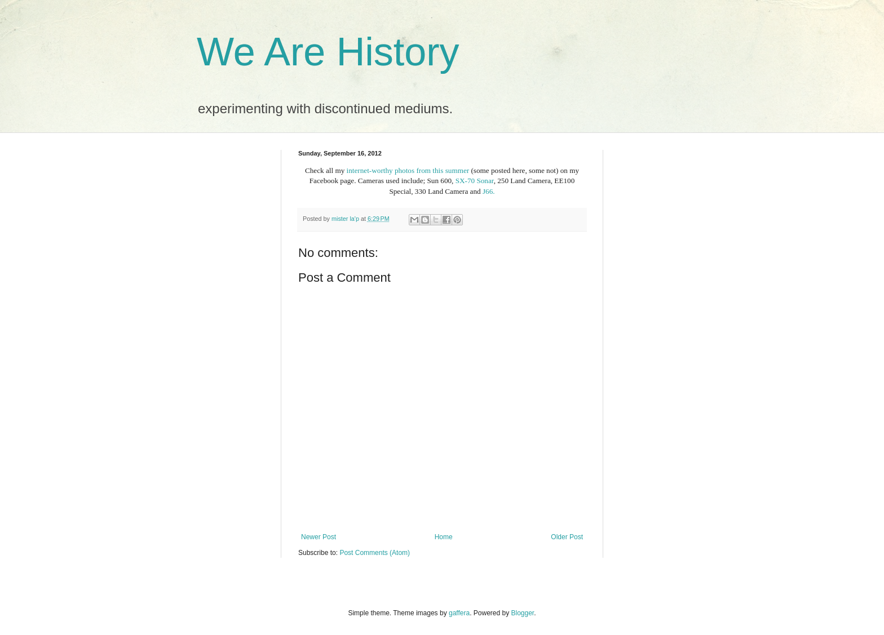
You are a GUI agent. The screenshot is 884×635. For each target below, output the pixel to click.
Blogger (522, 613)
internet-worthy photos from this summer (408, 170)
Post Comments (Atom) (374, 553)
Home (444, 537)
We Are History (328, 52)
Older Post (567, 537)
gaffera (459, 613)
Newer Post (318, 537)
